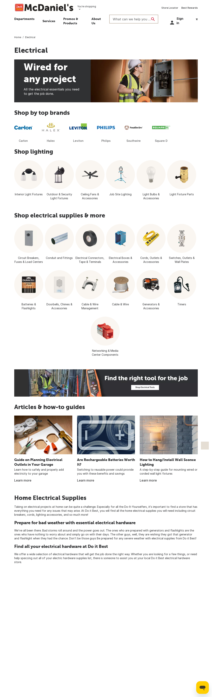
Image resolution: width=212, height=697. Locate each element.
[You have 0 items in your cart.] (197, 19)
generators (156, 530)
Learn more (22, 480)
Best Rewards (189, 7)
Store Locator (169, 7)
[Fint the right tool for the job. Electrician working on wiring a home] (106, 383)
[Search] (153, 19)
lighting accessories (49, 514)
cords (31, 514)
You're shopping (86, 6)
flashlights (177, 530)
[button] (73, 21)
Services (48, 21)
